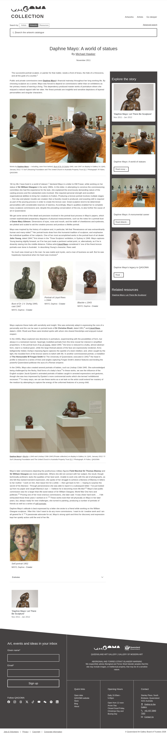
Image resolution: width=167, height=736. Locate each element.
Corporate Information (53, 732)
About (76, 706)
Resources (44, 25)
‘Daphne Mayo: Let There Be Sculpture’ (129, 295)
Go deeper (151, 17)
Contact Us (149, 717)
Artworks (129, 17)
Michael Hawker (85, 54)
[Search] (83, 32)
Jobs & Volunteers (11, 732)
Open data (78, 695)
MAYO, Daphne (18, 310)
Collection (27, 16)
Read (120, 169)
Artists (140, 17)
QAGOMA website (81, 698)
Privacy (25, 732)
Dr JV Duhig (45, 345)
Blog (76, 704)
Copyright (36, 732)
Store (76, 701)
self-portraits (40, 503)
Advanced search (150, 25)
